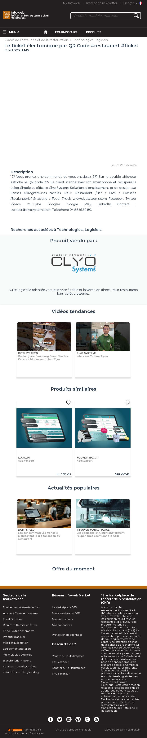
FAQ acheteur (60, 673)
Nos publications (62, 619)
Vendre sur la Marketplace (68, 656)
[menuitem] (5, 32)
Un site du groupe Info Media (73, 729)
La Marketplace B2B (64, 607)
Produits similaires (73, 389)
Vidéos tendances (73, 311)
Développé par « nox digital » (122, 729)
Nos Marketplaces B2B (66, 613)
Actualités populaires (74, 488)
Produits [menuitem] (93, 32)
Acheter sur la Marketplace (68, 667)
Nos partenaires (62, 625)
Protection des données (67, 634)
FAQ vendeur (60, 662)
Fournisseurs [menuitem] (66, 32)
